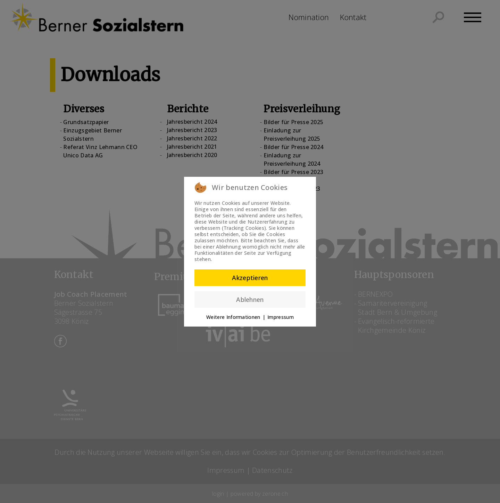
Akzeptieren (250, 278)
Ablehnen (250, 299)
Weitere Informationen (233, 317)
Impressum (280, 317)
